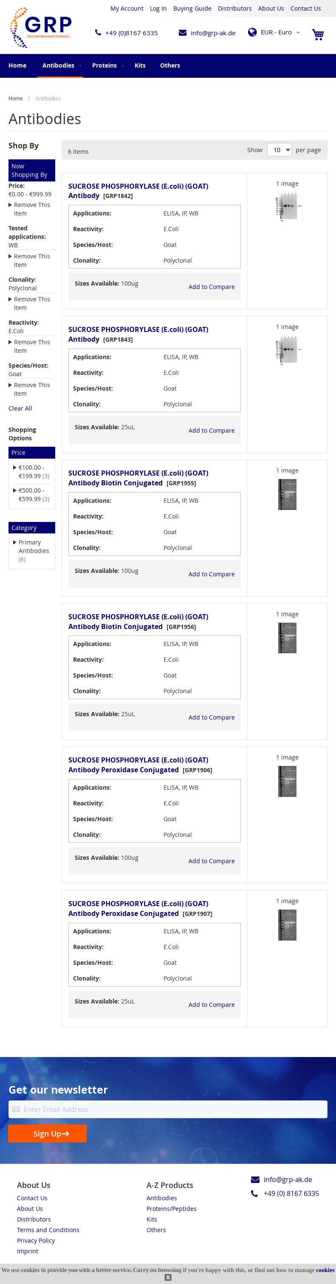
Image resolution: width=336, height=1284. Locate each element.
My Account (127, 8)
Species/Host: (93, 245)
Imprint (27, 1251)
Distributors (235, 8)
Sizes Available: (97, 283)
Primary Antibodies (34, 550)
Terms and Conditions (48, 1230)
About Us (271, 8)
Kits (152, 1219)
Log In (158, 8)
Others (156, 1230)
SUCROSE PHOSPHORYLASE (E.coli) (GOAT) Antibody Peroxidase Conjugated (138, 764)
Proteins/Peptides (172, 1209)
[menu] (168, 66)
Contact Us (306, 8)
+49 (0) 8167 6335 (291, 1193)
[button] (275, 32)
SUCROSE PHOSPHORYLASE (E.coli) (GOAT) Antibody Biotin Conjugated (138, 478)
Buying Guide (192, 8)
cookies (325, 1270)
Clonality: (87, 260)
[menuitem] (60, 66)
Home (17, 65)
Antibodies (162, 1198)
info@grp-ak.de (213, 32)
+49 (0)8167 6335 (131, 32)
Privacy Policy (36, 1240)
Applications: (92, 213)
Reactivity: (88, 229)
